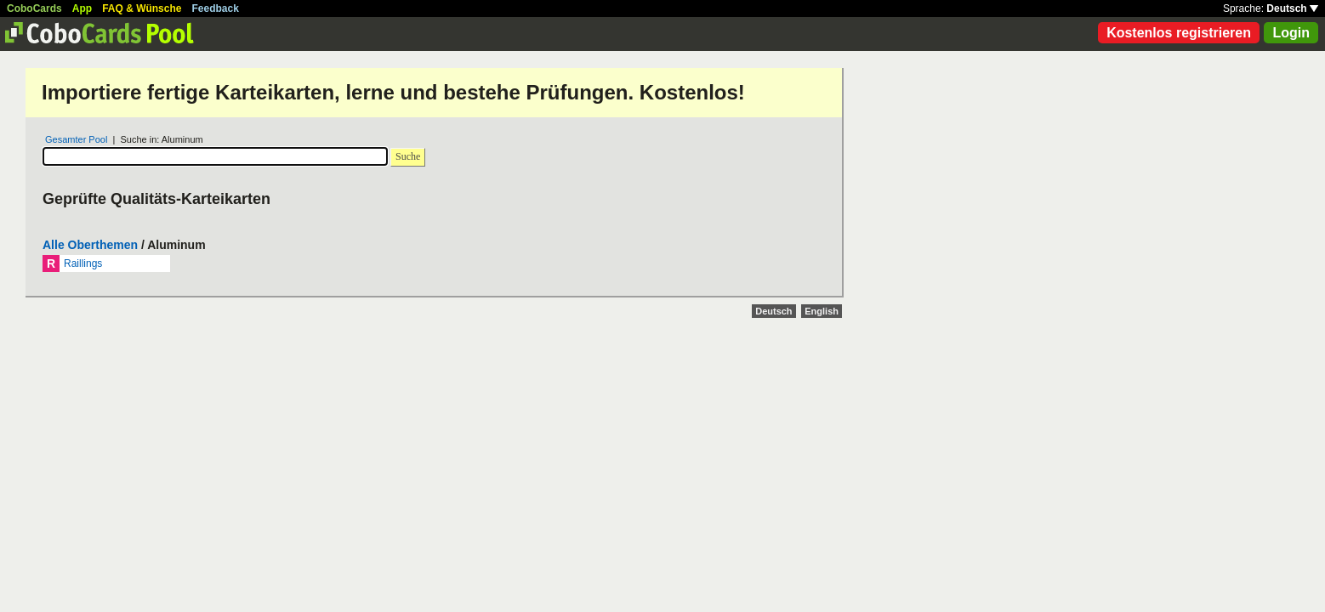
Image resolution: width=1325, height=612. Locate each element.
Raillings (83, 263)
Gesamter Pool (76, 139)
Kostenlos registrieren (1178, 33)
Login (1291, 33)
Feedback (215, 8)
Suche (407, 156)
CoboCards (34, 8)
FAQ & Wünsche (141, 8)
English (822, 311)
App (82, 8)
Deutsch (1292, 8)
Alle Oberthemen (90, 245)
